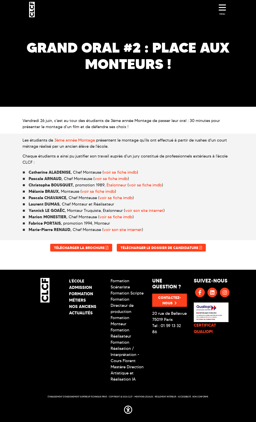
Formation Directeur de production (122, 305)
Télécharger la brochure (81, 247)
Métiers (77, 300)
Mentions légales (143, 396)
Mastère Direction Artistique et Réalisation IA (127, 373)
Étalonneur (116, 185)
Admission (80, 287)
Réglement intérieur (165, 396)
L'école (76, 281)
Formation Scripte (127, 293)
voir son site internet (144, 210)
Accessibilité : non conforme (193, 396)
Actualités (81, 312)
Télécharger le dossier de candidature (161, 247)
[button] (128, 408)
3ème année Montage (74, 140)
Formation (81, 293)
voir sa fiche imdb (120, 172)
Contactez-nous (169, 300)
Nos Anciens (82, 306)
